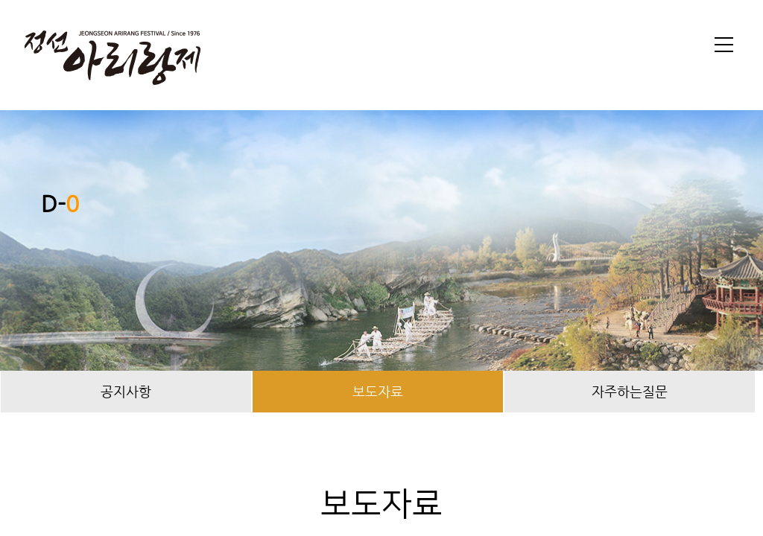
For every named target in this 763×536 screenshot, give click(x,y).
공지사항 (126, 391)
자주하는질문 (630, 391)
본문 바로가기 (0, 0)
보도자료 (377, 391)
